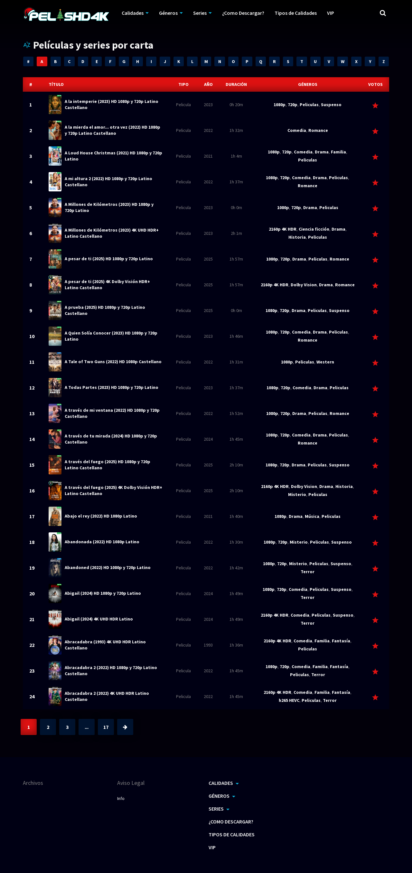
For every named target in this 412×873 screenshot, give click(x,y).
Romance (318, 130)
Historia (297, 237)
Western (325, 362)
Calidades (133, 13)
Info (121, 798)
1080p (280, 104)
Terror (307, 571)
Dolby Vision (304, 285)
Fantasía (341, 641)
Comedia (296, 130)
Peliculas (309, 104)
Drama (322, 152)
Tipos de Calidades (296, 13)
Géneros (168, 13)
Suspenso (331, 104)
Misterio (297, 494)
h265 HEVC (289, 700)
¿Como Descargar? (243, 13)
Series (200, 13)
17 (105, 727)
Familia (338, 152)
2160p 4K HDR (282, 229)
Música (312, 516)
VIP (330, 13)
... (87, 727)
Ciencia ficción (314, 229)
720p (292, 104)
